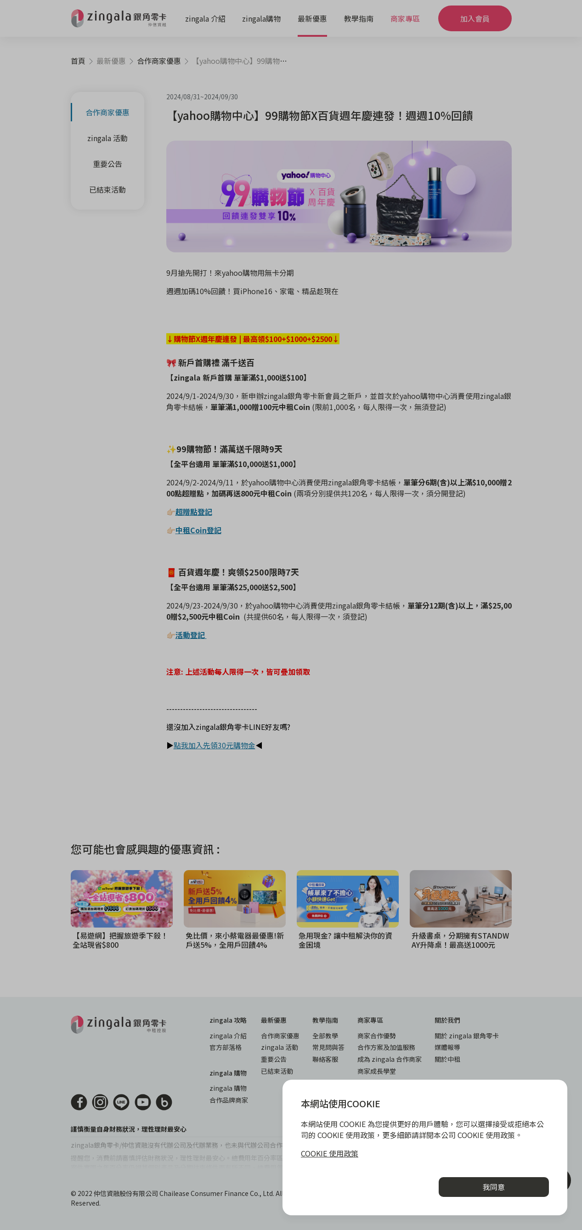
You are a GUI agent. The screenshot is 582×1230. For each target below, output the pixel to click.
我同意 (494, 1186)
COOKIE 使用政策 (329, 1153)
